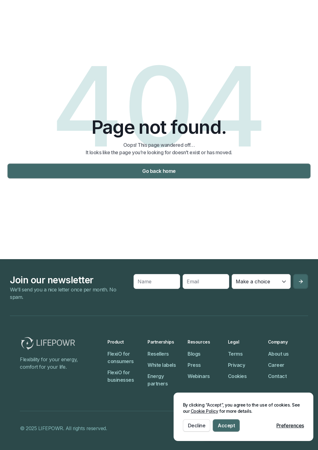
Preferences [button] (290, 425)
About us (278, 354)
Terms (235, 354)
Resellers (158, 354)
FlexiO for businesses (120, 376)
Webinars (199, 376)
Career (276, 365)
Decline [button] (197, 425)
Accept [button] (226, 425)
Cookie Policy (204, 411)
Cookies (237, 376)
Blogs (194, 354)
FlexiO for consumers (120, 357)
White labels (162, 365)
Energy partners (158, 380)
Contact (277, 376)
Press (194, 365)
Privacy (236, 365)
